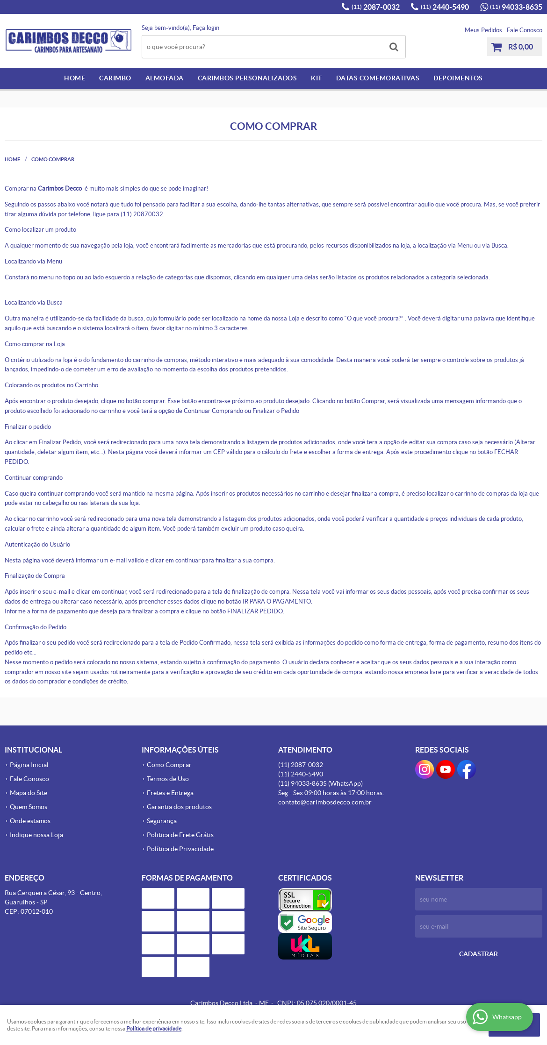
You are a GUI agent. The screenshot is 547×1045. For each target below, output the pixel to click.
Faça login (206, 27)
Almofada (164, 78)
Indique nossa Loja (36, 835)
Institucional (33, 750)
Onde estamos (30, 821)
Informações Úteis (180, 750)
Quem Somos (28, 806)
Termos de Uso (168, 778)
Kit (316, 78)
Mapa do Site (28, 792)
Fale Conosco (524, 30)
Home (74, 78)
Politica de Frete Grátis (180, 835)
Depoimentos (458, 78)
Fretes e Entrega (170, 792)
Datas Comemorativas (378, 78)
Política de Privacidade (180, 849)
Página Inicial (29, 764)
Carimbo (115, 78)
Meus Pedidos (483, 30)
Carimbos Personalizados (247, 78)
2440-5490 (445, 7)
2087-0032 (376, 7)
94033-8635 (516, 7)
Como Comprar (169, 764)
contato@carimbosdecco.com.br (325, 802)
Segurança (162, 821)
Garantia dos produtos (179, 806)
